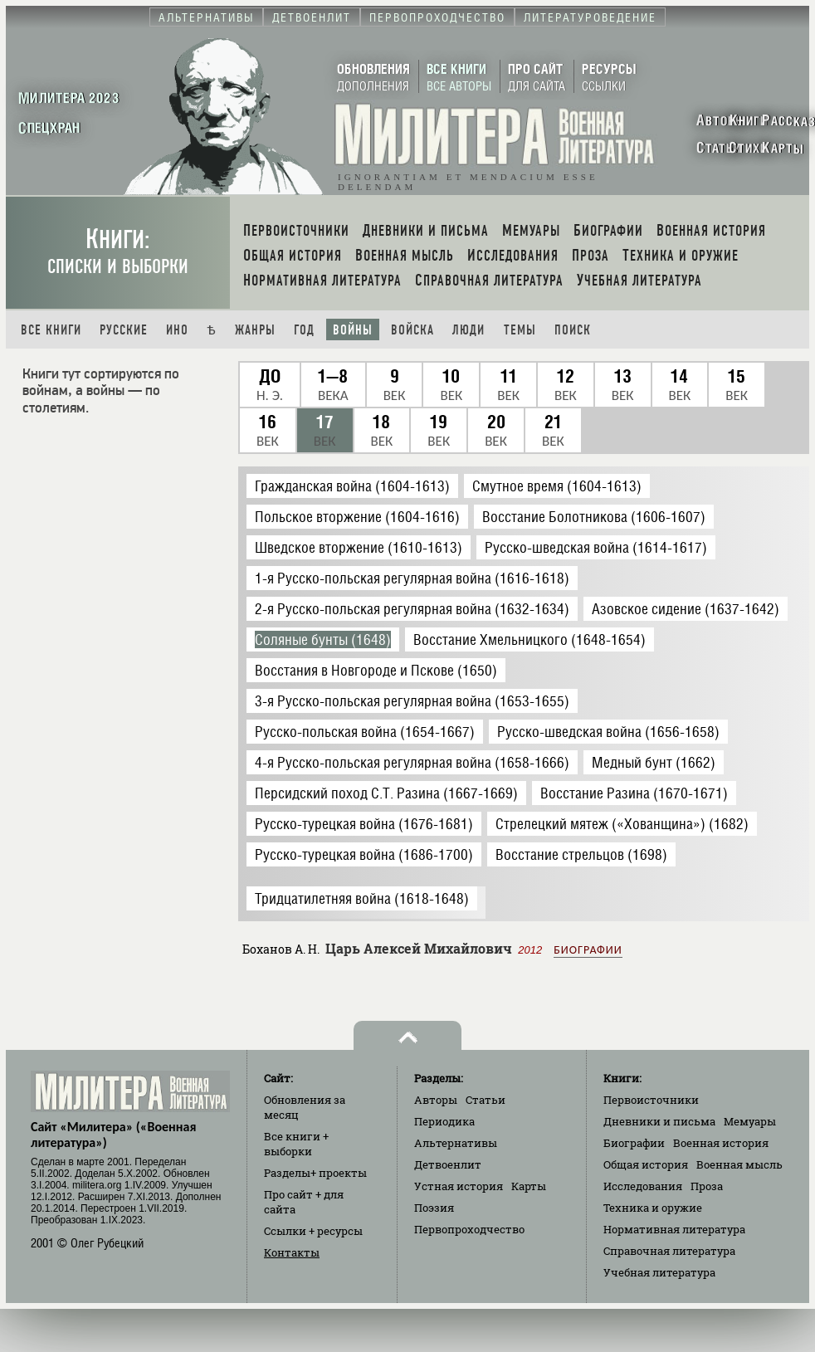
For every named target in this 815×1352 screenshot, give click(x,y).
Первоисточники (651, 1099)
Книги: (117, 251)
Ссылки (313, 1230)
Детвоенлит (447, 1164)
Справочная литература (669, 1250)
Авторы (435, 1099)
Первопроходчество (469, 1229)
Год (304, 330)
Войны (353, 330)
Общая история (645, 1164)
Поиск (572, 330)
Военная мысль (739, 1164)
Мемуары (750, 1121)
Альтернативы (455, 1142)
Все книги (51, 330)
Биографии (588, 950)
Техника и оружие (652, 1207)
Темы (520, 330)
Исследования (642, 1186)
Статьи (485, 1099)
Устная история (458, 1186)
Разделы (315, 1172)
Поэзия (434, 1207)
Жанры (255, 330)
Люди (468, 330)
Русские (124, 330)
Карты (528, 1186)
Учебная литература (659, 1272)
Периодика (444, 1121)
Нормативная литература (674, 1229)
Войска (412, 330)
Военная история (721, 1142)
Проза (707, 1186)
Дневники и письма (659, 1121)
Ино (177, 330)
